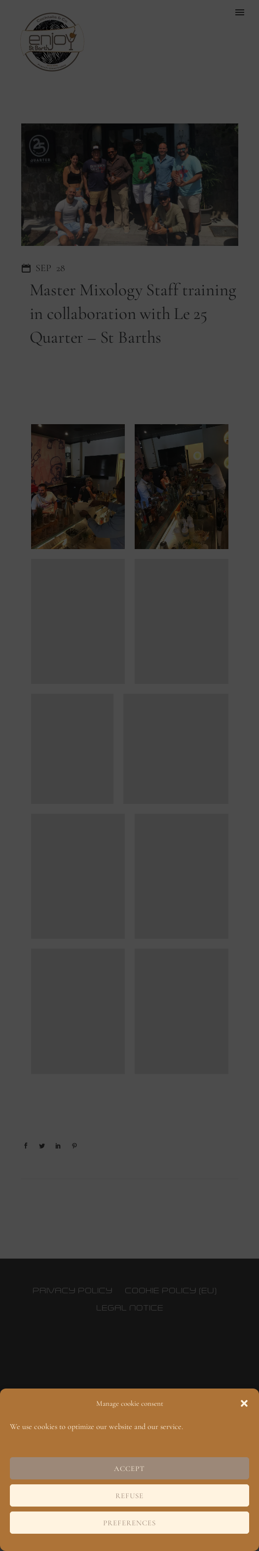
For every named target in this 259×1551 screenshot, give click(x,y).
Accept (129, 1468)
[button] (244, 1403)
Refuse (129, 1495)
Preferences (129, 1522)
